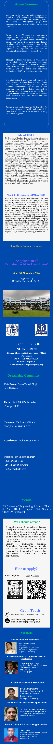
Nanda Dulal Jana (30, 663)
